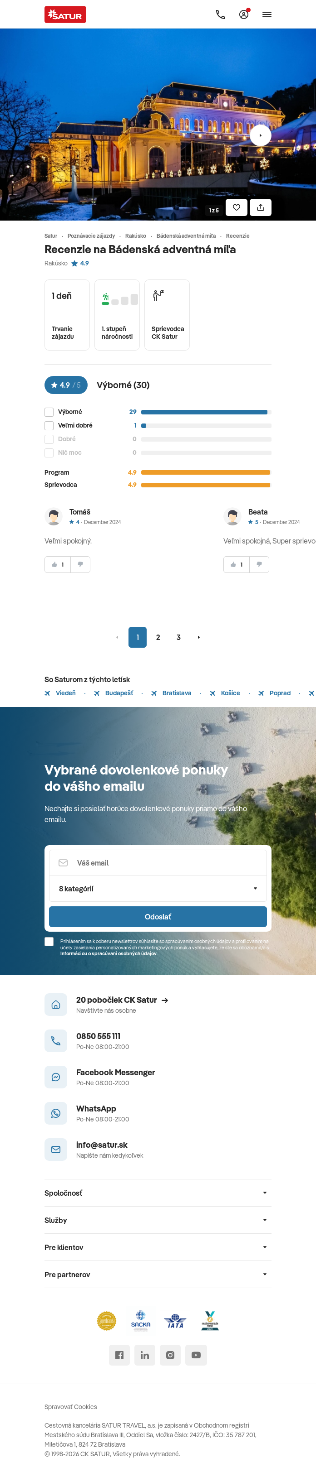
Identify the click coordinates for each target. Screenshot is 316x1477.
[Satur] (65, 14)
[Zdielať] (261, 207)
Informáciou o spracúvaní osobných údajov (108, 953)
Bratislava (171, 693)
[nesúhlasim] (80, 564)
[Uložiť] (236, 207)
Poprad (274, 693)
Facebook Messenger (115, 1072)
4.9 (80, 263)
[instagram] (170, 1355)
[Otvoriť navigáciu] (267, 14)
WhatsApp (96, 1108)
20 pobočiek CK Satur (122, 1000)
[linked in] (144, 1355)
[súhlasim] (57, 564)
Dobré (67, 439)
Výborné (70, 412)
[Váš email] (158, 863)
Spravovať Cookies (70, 1407)
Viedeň (60, 693)
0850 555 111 (98, 1036)
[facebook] (119, 1355)
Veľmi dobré (75, 425)
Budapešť (113, 693)
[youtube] (196, 1355)
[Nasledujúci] (261, 135)
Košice (225, 693)
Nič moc (70, 453)
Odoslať (158, 916)
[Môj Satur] (243, 14)
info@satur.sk (102, 1145)
